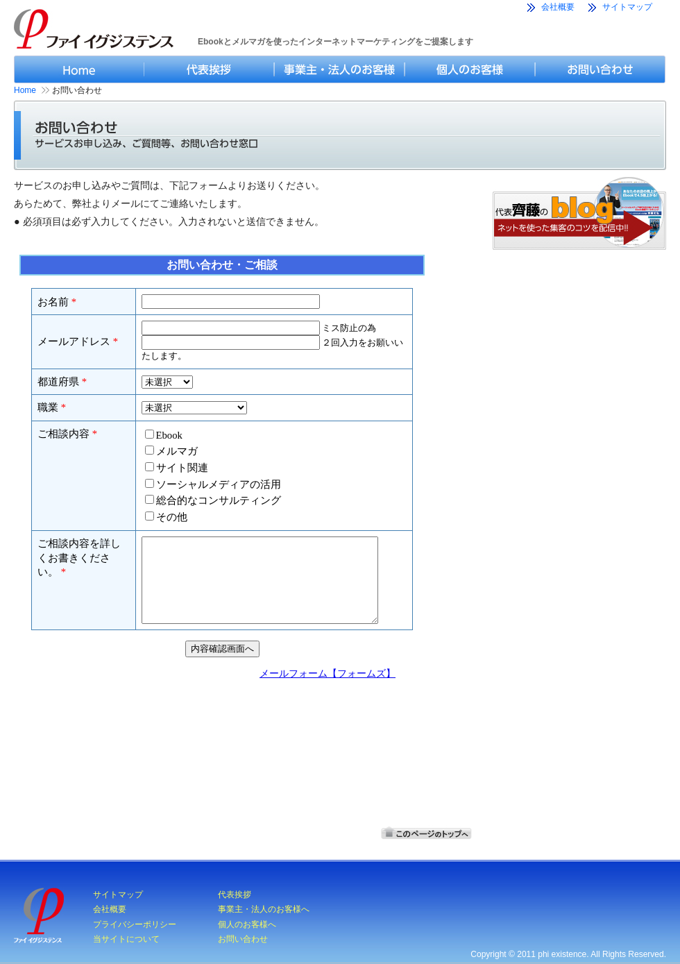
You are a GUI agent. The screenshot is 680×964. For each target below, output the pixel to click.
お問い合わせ (243, 939)
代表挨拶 (234, 894)
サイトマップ (627, 7)
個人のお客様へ (247, 924)
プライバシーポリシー (134, 924)
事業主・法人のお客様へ (263, 909)
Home (25, 90)
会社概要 (558, 7)
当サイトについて (126, 939)
